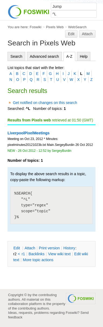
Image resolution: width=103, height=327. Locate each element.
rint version (49, 248)
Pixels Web (55, 27)
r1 (23, 254)
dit (17, 248)
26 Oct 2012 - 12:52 (32, 151)
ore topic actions (38, 260)
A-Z (69, 56)
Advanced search (44, 56)
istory (69, 248)
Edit (71, 34)
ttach (29, 248)
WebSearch (77, 27)
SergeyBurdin (62, 151)
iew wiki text (59, 254)
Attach (87, 34)
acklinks (36, 254)
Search (16, 56)
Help (84, 56)
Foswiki (35, 27)
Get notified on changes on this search (45, 102)
